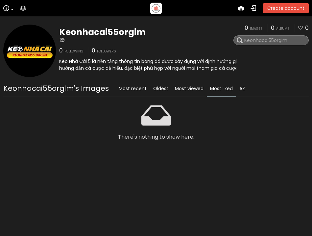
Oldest (160, 88)
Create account (285, 8)
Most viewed (189, 88)
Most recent (133, 88)
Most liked (221, 88)
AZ (242, 88)
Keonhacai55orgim (102, 32)
